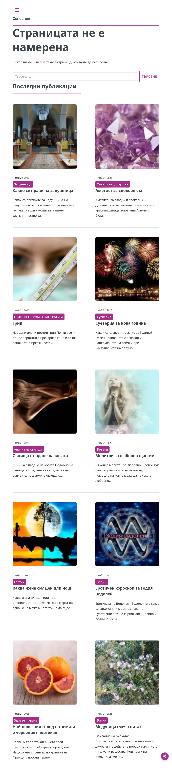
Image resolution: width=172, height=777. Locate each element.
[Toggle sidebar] (17, 10)
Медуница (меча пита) (118, 726)
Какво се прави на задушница (43, 190)
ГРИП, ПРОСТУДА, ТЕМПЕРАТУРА (38, 317)
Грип (17, 323)
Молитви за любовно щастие (124, 455)
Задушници (23, 184)
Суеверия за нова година (120, 323)
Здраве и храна (25, 720)
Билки (101, 720)
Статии (19, 582)
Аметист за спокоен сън (119, 190)
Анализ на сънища (28, 449)
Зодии (101, 582)
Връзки (102, 449)
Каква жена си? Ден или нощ (42, 588)
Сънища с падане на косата (40, 455)
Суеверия (104, 317)
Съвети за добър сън (112, 184)
